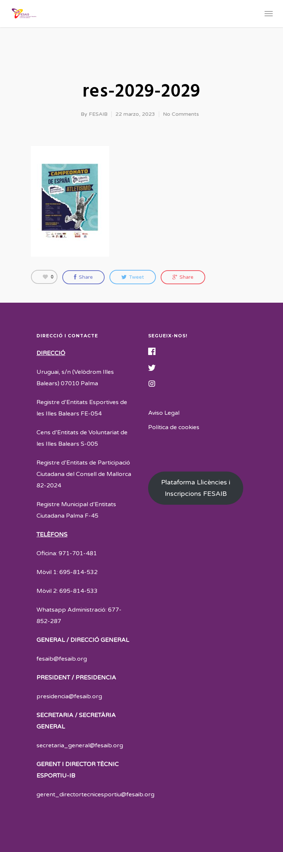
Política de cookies (173, 427)
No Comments (181, 114)
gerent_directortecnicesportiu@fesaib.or (93, 794)
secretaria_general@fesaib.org (79, 745)
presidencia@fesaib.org (69, 696)
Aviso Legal (163, 413)
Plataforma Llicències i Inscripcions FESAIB (195, 488)
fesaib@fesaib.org (61, 659)
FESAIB (98, 114)
